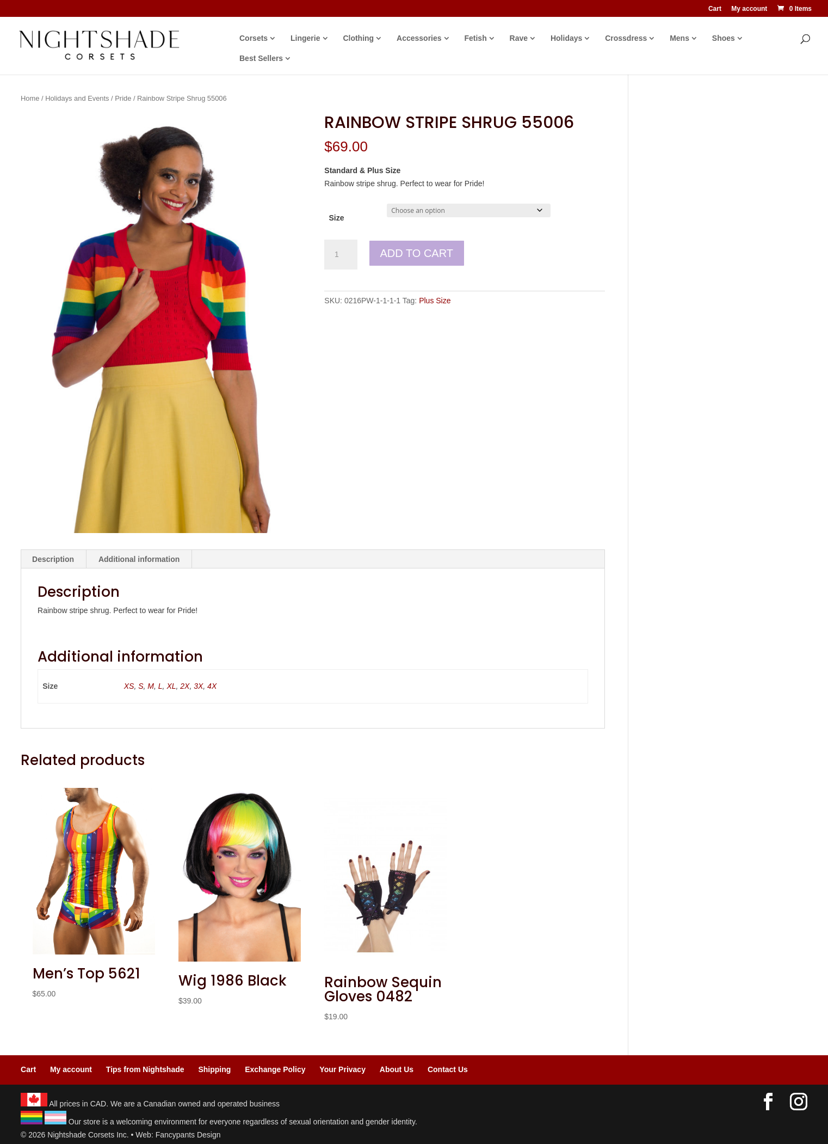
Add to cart (416, 253)
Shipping (214, 1069)
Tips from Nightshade (145, 1069)
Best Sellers (261, 58)
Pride (123, 98)
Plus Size (434, 300)
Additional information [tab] (139, 559)
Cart (714, 9)
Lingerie (305, 38)
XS (129, 686)
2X (184, 686)
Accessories (419, 38)
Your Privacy (342, 1069)
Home (30, 98)
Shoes (723, 38)
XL (171, 686)
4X (212, 686)
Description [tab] (53, 559)
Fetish (475, 38)
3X (198, 686)
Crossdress (626, 38)
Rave (519, 38)
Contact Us (448, 1069)
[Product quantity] (340, 255)
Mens (679, 38)
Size (336, 217)
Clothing (358, 38)
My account (749, 9)
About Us (396, 1069)
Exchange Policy (275, 1069)
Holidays (566, 38)
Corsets (253, 38)
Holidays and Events (77, 98)
